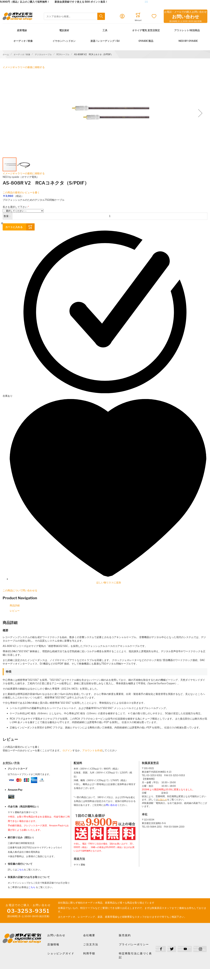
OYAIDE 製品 (145, 40)
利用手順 (89, 953)
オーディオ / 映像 (23, 40)
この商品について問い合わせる (20, 590)
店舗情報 (53, 944)
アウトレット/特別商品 (187, 30)
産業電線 (22, 30)
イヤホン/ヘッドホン (64, 40)
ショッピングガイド (60, 953)
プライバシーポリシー (134, 944)
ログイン (67, 750)
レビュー (15, 610)
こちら (20, 869)
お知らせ (162, 799)
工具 (104, 30)
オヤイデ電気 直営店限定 (146, 30)
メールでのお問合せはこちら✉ (130, 1)
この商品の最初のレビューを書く (21, 192)
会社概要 (89, 935)
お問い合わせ (56, 935)
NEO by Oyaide (188, 40)
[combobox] (74, 16)
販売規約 (125, 935)
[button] (200, 113)
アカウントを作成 (92, 750)
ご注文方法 (90, 944)
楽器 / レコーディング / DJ (104, 40)
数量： (7, 216)
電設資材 (64, 30)
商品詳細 (15, 605)
